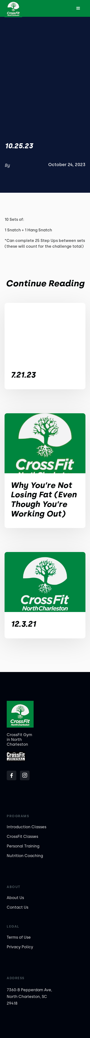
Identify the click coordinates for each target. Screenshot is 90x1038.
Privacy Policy (20, 947)
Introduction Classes (26, 827)
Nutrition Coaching (25, 855)
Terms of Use (19, 937)
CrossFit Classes (22, 836)
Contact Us (17, 907)
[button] (78, 8)
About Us (15, 897)
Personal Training (23, 846)
